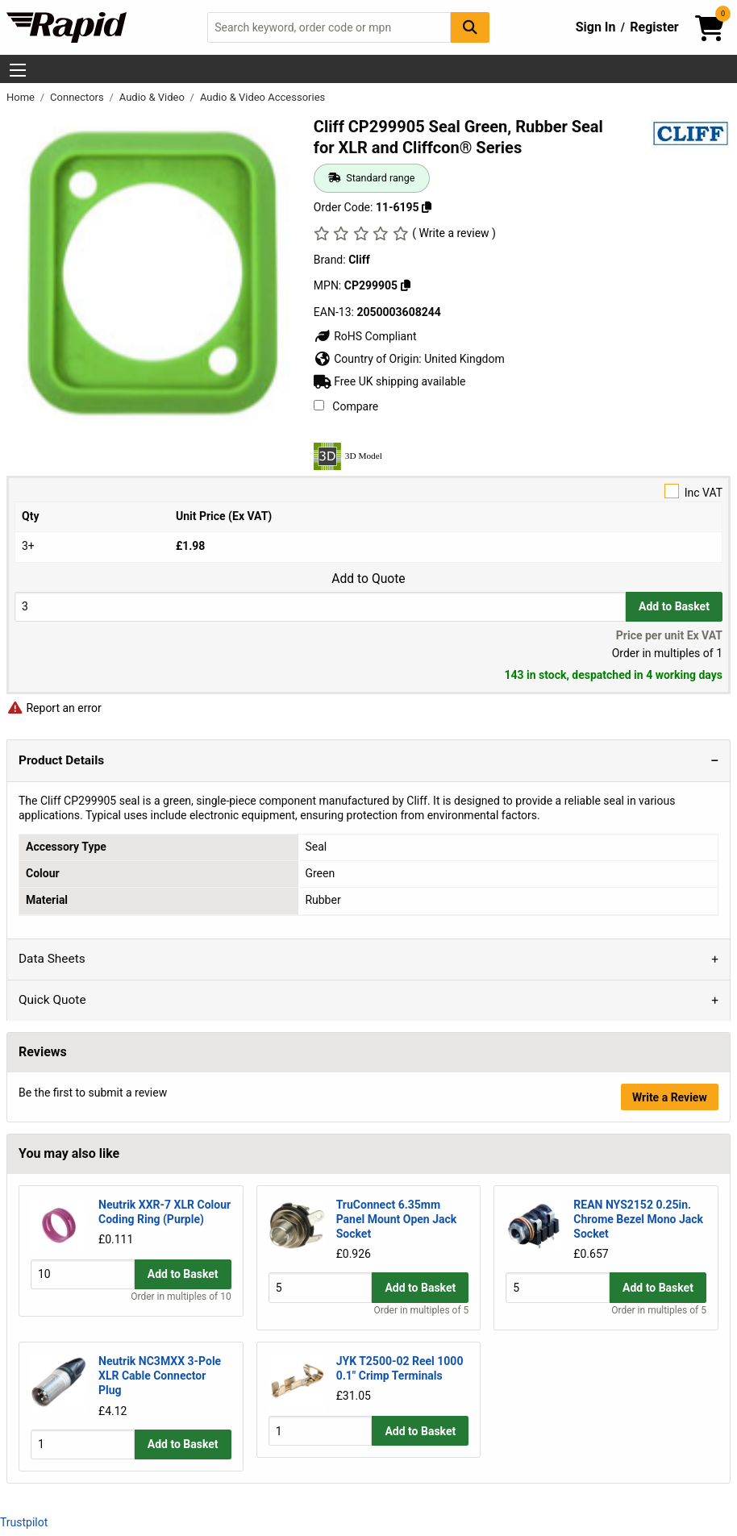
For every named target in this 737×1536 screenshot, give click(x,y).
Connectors (78, 97)
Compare (346, 406)
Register (654, 27)
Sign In (596, 27)
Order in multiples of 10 (181, 1310)
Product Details (61, 760)
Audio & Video (153, 97)
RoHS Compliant (365, 336)
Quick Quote (52, 1000)
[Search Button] (470, 27)
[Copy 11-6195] (426, 207)
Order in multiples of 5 (421, 1310)
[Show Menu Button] (18, 70)
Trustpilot (24, 1521)
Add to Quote (368, 578)
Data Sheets (52, 958)
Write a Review (669, 1097)
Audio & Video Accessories (262, 97)
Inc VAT (368, 491)
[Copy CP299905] (405, 285)
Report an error (54, 708)
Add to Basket (674, 606)
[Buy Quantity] (320, 607)
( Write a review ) (454, 233)
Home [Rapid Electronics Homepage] (21, 97)
